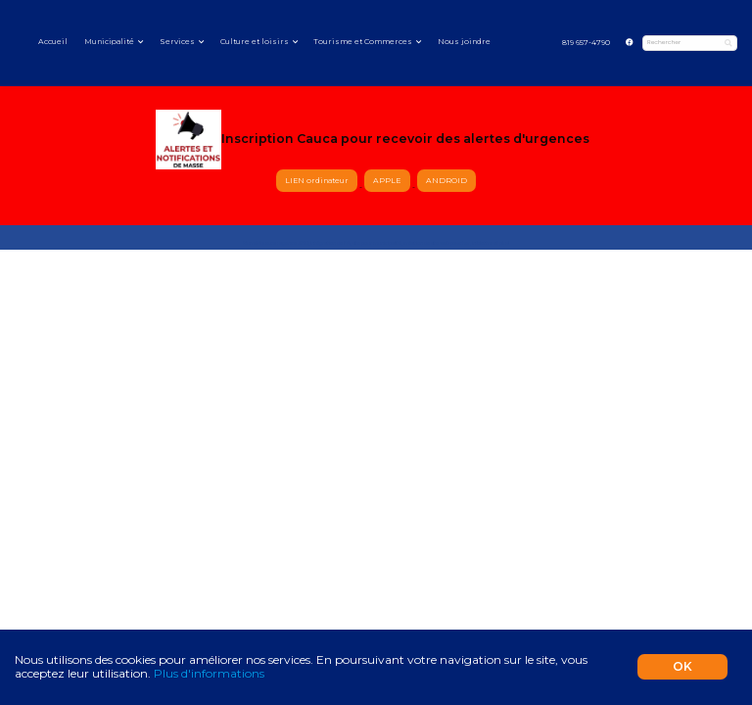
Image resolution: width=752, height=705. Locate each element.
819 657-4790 (586, 42)
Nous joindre (464, 41)
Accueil (53, 41)
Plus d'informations (209, 673)
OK (682, 666)
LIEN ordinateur (317, 180)
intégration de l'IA (330, 243)
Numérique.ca (259, 243)
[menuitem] (585, 44)
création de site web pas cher (436, 243)
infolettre (482, 243)
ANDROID (446, 180)
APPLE (387, 180)
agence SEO (293, 243)
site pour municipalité (376, 243)
